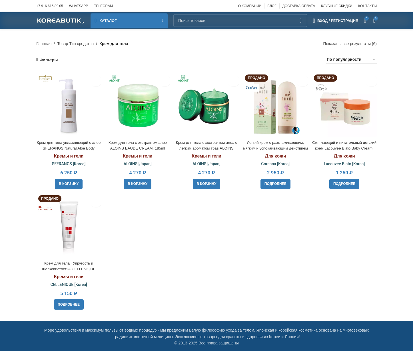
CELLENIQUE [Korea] (68, 283)
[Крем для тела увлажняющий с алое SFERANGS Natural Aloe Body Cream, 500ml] (68, 104)
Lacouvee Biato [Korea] (344, 162)
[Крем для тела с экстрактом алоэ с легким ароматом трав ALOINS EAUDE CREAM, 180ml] (206, 104)
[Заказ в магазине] (351, 60)
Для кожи (275, 155)
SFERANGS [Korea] (68, 162)
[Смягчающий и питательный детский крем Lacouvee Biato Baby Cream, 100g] (345, 104)
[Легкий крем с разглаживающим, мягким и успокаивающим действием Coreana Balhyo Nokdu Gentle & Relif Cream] (275, 104)
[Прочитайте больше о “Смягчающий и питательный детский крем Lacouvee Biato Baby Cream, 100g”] (345, 182)
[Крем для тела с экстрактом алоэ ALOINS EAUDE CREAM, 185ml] (137, 104)
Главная (43, 43)
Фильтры (48, 60)
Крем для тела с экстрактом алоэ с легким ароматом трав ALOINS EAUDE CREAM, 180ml (207, 147)
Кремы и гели (68, 155)
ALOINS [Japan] (137, 162)
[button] (68, 182)
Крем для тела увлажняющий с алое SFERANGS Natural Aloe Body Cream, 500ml (68, 147)
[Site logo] (60, 20)
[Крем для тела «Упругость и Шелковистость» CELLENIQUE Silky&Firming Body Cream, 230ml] (68, 225)
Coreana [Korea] (275, 162)
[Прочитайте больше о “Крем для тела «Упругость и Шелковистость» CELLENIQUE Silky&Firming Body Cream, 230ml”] (68, 303)
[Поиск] (240, 20)
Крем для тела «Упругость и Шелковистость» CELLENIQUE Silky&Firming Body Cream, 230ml (68, 268)
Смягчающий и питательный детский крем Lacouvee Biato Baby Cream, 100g (345, 147)
